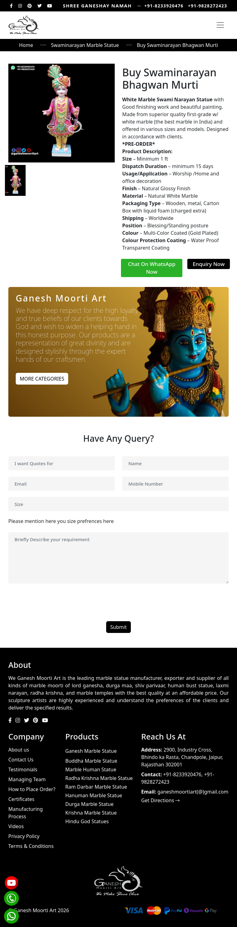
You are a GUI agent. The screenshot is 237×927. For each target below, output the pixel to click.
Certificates (21, 799)
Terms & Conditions (31, 846)
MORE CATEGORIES (42, 378)
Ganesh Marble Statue (91, 751)
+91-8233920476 (164, 6)
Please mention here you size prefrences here (61, 521)
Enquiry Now (208, 264)
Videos (16, 826)
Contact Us (20, 759)
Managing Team (27, 779)
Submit (118, 627)
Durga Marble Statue (89, 804)
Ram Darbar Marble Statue (96, 786)
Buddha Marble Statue (91, 760)
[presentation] (55, 603)
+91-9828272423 (207, 6)
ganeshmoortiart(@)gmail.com (192, 791)
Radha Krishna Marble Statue (99, 778)
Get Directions (160, 800)
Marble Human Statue (90, 769)
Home (26, 45)
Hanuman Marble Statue (93, 795)
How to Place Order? (31, 789)
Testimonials (22, 769)
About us (18, 749)
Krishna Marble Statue (91, 812)
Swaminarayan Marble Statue (85, 45)
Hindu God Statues (87, 821)
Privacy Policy (24, 836)
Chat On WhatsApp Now (152, 268)
